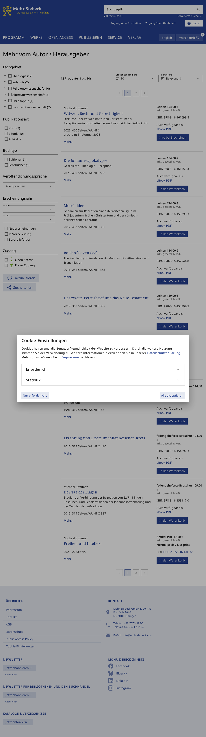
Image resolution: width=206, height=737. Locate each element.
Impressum (70, 357)
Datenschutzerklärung (163, 353)
